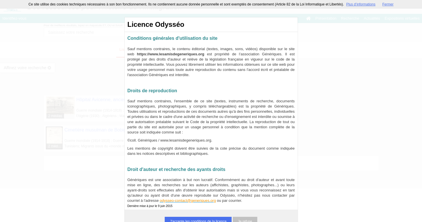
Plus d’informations (360, 4)
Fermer (388, 4)
